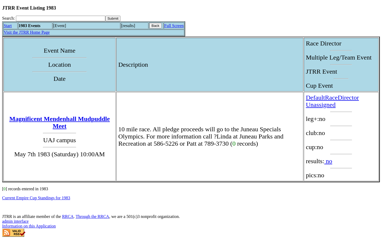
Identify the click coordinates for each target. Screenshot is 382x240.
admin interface (15, 221)
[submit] (112, 18)
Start (8, 25)
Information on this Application (29, 226)
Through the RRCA (92, 216)
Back (155, 26)
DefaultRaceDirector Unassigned (332, 101)
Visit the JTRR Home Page (27, 32)
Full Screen (174, 25)
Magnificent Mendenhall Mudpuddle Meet (59, 122)
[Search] (60, 18)
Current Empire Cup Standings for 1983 (36, 198)
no (328, 161)
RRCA (68, 216)
